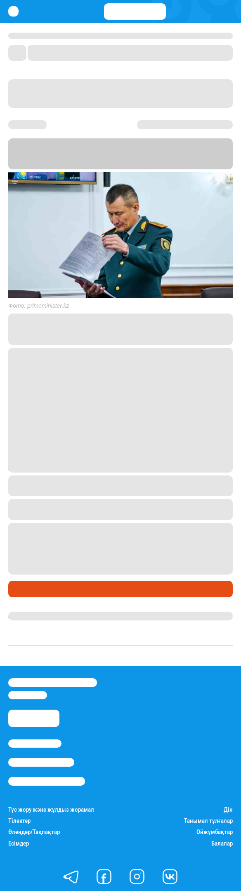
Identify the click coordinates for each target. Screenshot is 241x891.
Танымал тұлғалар (208, 820)
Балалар (222, 843)
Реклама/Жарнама (41, 762)
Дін (228, 809)
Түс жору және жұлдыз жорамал (51, 809)
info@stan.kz (27, 695)
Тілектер (19, 820)
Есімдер (18, 843)
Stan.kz (118, 164)
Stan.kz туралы (34, 743)
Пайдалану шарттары (46, 781)
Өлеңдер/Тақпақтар (34, 832)
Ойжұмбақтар (214, 832)
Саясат (21, 589)
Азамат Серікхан (33, 616)
